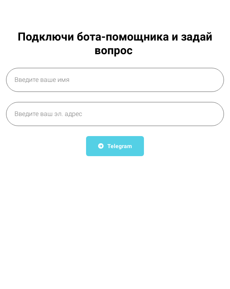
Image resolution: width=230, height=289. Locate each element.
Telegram (115, 146)
